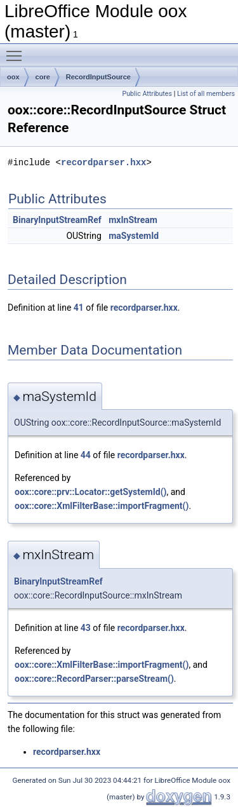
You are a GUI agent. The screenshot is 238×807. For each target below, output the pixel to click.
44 (86, 455)
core (43, 77)
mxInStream (133, 220)
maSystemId (134, 236)
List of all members (206, 94)
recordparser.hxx (103, 162)
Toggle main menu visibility (17, 50)
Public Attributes (147, 94)
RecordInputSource (98, 77)
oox (13, 77)
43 (86, 628)
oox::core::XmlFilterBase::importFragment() (101, 506)
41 (79, 307)
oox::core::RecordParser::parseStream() (94, 679)
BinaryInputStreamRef (57, 220)
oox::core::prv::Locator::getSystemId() (91, 492)
